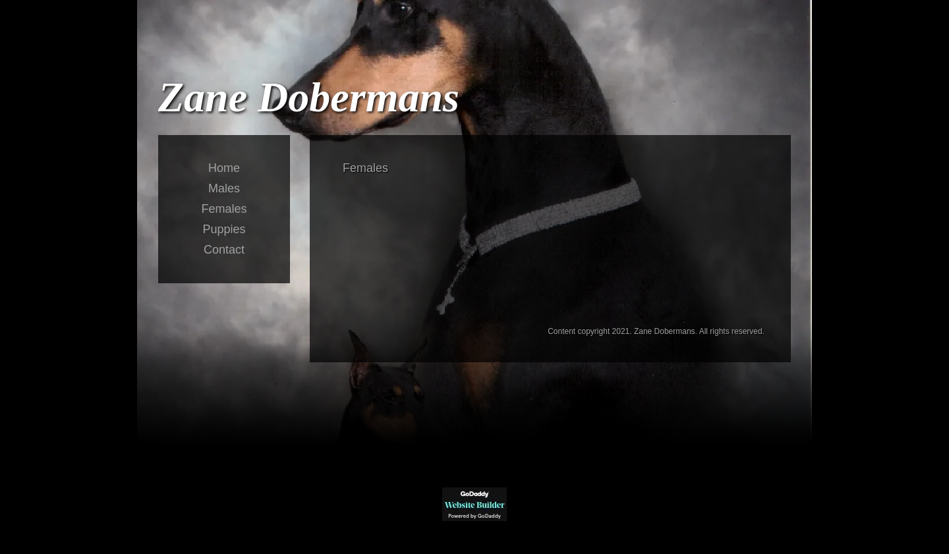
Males (224, 188)
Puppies (223, 229)
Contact (224, 249)
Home (224, 168)
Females (223, 208)
